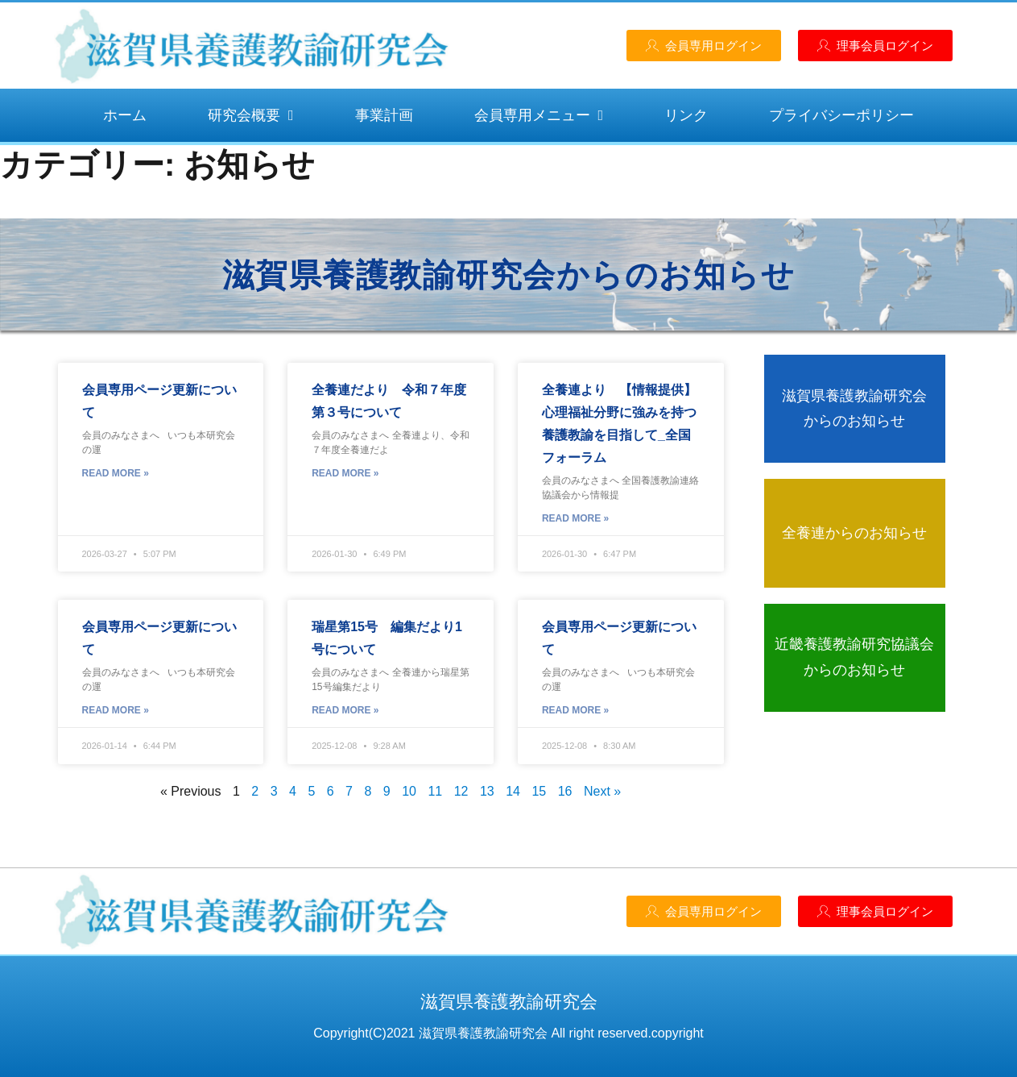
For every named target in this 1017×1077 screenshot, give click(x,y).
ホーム (125, 115)
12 (461, 791)
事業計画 (384, 115)
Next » (602, 791)
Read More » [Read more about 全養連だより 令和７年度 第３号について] (345, 473)
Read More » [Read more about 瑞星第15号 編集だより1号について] (345, 710)
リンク (686, 115)
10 (409, 791)
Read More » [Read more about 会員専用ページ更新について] (115, 473)
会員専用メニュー (539, 115)
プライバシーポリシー (841, 115)
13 (487, 791)
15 (538, 791)
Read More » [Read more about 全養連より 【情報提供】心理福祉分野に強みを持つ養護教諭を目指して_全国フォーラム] (575, 518)
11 (435, 791)
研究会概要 (251, 115)
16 (565, 791)
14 (513, 791)
